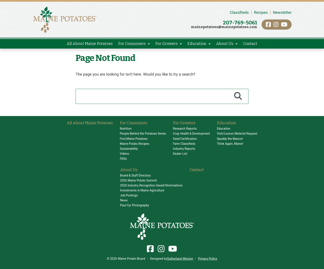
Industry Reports (184, 148)
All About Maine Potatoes (90, 43)
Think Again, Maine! (230, 143)
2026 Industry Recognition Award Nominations (151, 185)
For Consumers (132, 43)
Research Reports (185, 128)
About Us (224, 43)
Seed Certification (185, 138)
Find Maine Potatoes (134, 138)
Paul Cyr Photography (134, 205)
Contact (250, 43)
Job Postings (129, 195)
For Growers (167, 43)
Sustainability (129, 148)
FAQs (123, 158)
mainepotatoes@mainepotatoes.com (224, 27)
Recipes (261, 12)
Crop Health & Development (191, 133)
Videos (124, 153)
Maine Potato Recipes (134, 143)
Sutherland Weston (180, 259)
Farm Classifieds (184, 143)
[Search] (238, 96)
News (124, 200)
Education (196, 43)
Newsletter (282, 12)
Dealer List (180, 153)
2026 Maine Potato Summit (138, 180)
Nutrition (126, 128)
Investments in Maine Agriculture (142, 190)
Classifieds (239, 12)
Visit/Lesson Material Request (237, 133)
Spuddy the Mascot (230, 138)
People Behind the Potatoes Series (143, 133)
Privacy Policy (207, 259)
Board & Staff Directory (135, 175)
